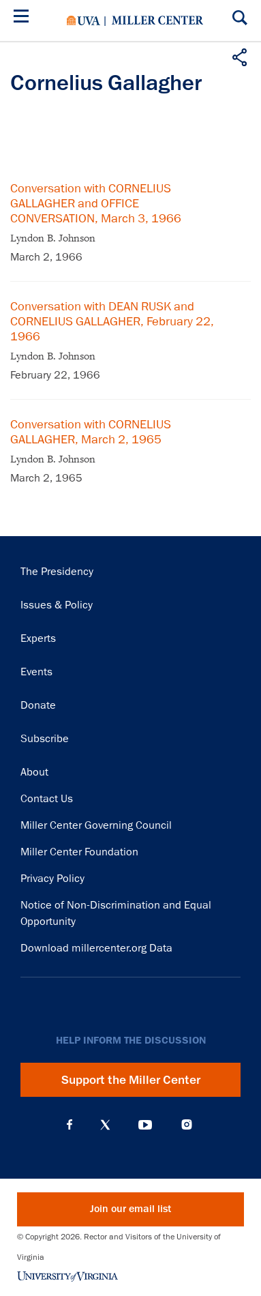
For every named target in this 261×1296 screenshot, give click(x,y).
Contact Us (46, 799)
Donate (38, 705)
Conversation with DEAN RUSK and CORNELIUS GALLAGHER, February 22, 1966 (112, 321)
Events (36, 672)
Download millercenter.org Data (96, 948)
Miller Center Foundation (79, 852)
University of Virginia (83, 20)
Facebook (69, 1124)
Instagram (187, 1124)
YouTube (145, 1124)
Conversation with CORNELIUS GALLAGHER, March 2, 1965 (90, 432)
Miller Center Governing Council (96, 825)
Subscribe (44, 739)
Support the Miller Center (130, 1079)
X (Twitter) (105, 1125)
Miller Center (157, 20)
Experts (38, 638)
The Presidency (56, 571)
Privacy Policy (52, 878)
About (34, 772)
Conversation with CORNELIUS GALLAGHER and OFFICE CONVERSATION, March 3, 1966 (95, 203)
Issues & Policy (56, 605)
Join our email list (130, 1209)
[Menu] (24, 18)
